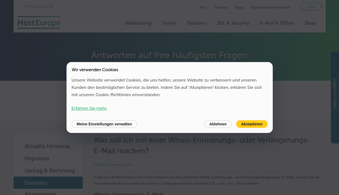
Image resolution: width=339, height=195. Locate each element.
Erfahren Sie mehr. (89, 108)
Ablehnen (218, 124)
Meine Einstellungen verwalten (104, 124)
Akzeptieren (251, 124)
